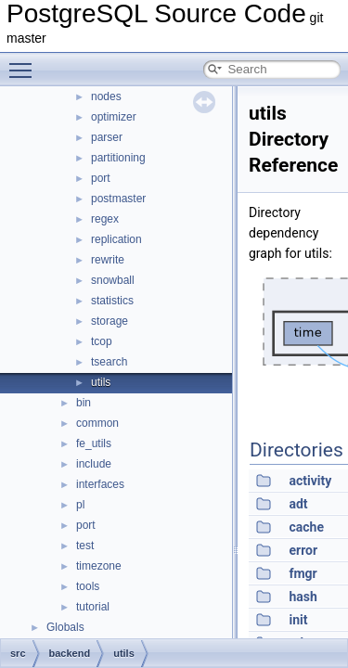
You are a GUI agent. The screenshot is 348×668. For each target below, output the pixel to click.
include (93, 463)
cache (306, 527)
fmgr (302, 573)
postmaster (118, 198)
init (298, 619)
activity (310, 480)
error (303, 550)
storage (109, 321)
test (85, 545)
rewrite (107, 259)
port (100, 178)
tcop (101, 341)
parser (106, 137)
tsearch (109, 361)
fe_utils (93, 443)
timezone (99, 565)
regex (105, 218)
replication (116, 239)
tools (87, 586)
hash (302, 596)
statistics (112, 300)
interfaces (100, 484)
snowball (113, 280)
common (97, 423)
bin (83, 402)
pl (80, 504)
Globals (65, 627)
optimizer (113, 116)
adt (298, 503)
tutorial (93, 606)
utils (100, 382)
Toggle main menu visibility (25, 62)
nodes (106, 96)
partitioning (118, 157)
